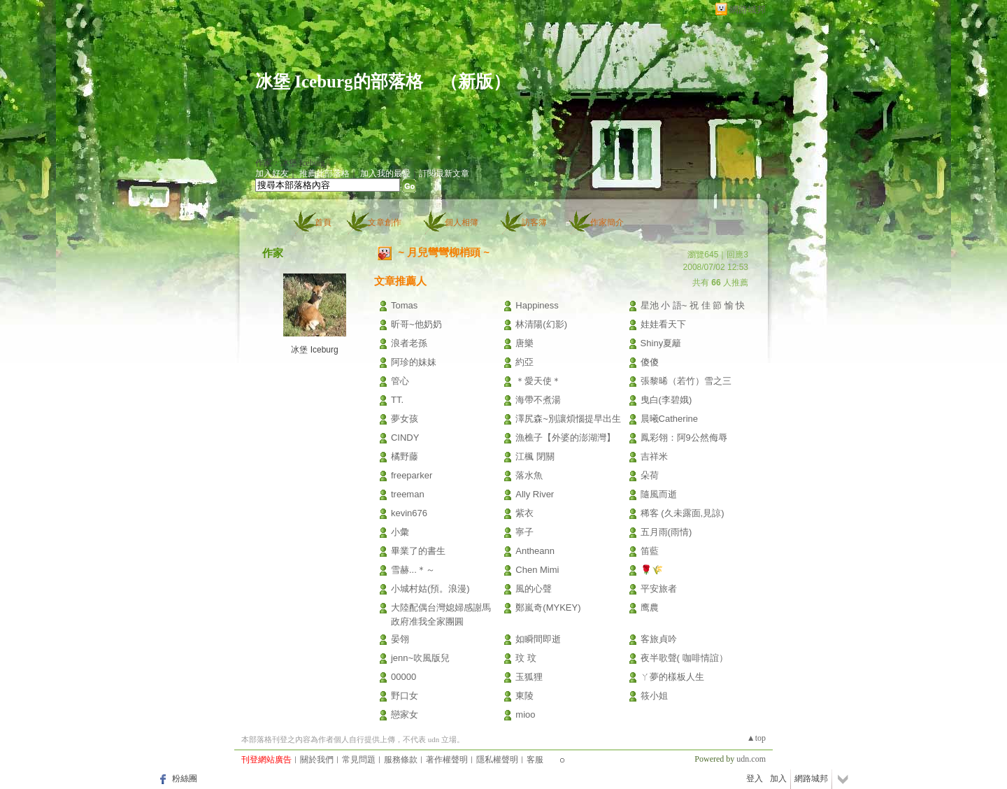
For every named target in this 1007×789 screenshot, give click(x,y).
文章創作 (384, 222)
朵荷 (650, 475)
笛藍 (650, 551)
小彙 (400, 532)
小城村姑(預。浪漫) (430, 588)
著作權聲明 (447, 760)
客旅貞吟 (659, 639)
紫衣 (524, 513)
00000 (403, 676)
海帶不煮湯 (538, 400)
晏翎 (400, 639)
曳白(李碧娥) (666, 400)
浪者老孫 (409, 343)
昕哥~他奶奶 (416, 324)
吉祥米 (654, 456)
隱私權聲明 (497, 760)
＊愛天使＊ (538, 381)
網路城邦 (747, 9)
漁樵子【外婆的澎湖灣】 (565, 437)
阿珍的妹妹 (413, 362)
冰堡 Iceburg (314, 350)
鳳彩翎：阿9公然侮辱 (684, 437)
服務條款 (400, 760)
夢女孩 (404, 418)
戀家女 (404, 714)
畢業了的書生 (418, 551)
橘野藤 (404, 456)
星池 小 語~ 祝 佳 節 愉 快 (693, 305)
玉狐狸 (529, 676)
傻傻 (650, 362)
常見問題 (359, 760)
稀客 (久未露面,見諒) (682, 513)
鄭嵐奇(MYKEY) (547, 607)
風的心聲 (533, 588)
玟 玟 (525, 658)
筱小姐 (654, 695)
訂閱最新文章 (444, 173)
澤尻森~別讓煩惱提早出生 (568, 418)
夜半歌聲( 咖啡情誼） (684, 658)
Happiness (536, 305)
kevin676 (409, 513)
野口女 (404, 695)
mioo (525, 714)
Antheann (535, 551)
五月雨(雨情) (666, 532)
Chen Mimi (537, 569)
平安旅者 (659, 588)
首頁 (323, 222)
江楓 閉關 (535, 456)
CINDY (405, 437)
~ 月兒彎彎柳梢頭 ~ (444, 252)
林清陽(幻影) (541, 324)
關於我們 (317, 760)
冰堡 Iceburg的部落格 (339, 81)
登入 (754, 778)
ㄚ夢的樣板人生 (672, 676)
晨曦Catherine (669, 418)
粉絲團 (184, 778)
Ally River (534, 494)
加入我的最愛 (385, 173)
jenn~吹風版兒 (420, 658)
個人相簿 (461, 222)
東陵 (524, 695)
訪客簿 (534, 222)
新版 (475, 81)
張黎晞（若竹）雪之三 (686, 381)
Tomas (404, 305)
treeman (407, 494)
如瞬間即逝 (538, 639)
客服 (535, 760)
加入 (778, 778)
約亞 (524, 362)
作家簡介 (607, 222)
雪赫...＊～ (413, 569)
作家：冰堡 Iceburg (289, 163)
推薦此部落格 (324, 173)
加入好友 (272, 173)
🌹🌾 (652, 569)
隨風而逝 (659, 494)
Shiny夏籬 (661, 343)
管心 (400, 381)
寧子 (524, 532)
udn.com (751, 759)
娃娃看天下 (663, 324)
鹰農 (650, 607)
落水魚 (529, 475)
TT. (397, 400)
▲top (756, 738)
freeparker (411, 475)
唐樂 (524, 343)
